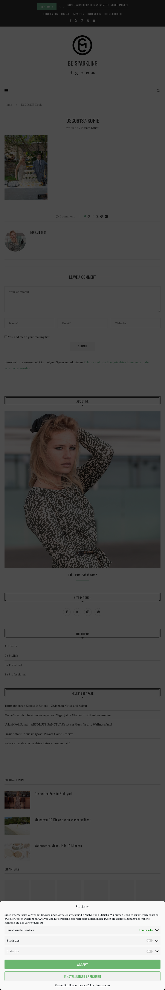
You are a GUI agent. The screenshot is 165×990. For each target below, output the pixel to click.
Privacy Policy (86, 985)
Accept (82, 964)
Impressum (103, 985)
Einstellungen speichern (82, 976)
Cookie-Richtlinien (66, 985)
